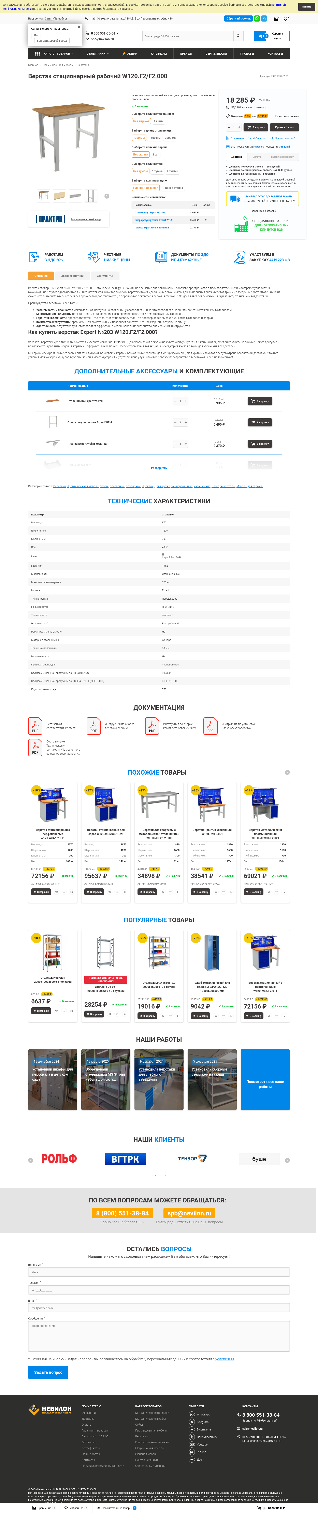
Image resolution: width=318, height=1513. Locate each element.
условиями (224, 1358)
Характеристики (72, 276)
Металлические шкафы (150, 1418)
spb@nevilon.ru (102, 39)
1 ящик (158, 121)
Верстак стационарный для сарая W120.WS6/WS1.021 (106, 832)
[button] (106, 196)
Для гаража (162, 486)
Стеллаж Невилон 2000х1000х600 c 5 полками (53, 980)
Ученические (202, 486)
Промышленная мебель (83, 486)
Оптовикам (89, 1442)
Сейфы (139, 1424)
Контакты (88, 1460)
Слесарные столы (223, 486)
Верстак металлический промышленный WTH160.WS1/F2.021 (265, 833)
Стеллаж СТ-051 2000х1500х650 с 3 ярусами (106, 989)
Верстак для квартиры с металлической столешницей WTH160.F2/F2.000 (159, 833)
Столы (104, 486)
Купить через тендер (287, 116)
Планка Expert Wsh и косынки (152, 227)
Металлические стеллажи (152, 1412)
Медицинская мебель (149, 1448)
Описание (41, 276)
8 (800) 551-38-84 (122, 1213)
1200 (165, 530)
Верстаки (59, 486)
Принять (306, 6)
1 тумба (157, 171)
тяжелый (167, 615)
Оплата (86, 1424)
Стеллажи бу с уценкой (150, 1465)
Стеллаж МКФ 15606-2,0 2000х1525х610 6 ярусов (159, 985)
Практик (147, 486)
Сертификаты (91, 1448)
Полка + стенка (172, 188)
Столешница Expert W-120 (150, 212)
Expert (165, 590)
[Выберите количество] (180, 401)
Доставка (88, 1418)
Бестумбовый (170, 623)
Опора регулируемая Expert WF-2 (154, 220)
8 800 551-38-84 (103, 33)
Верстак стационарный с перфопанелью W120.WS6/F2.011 (53, 833)
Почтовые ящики (146, 1460)
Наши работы (91, 1454)
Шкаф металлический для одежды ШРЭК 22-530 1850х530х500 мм (212, 986)
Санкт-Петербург (56, 18)
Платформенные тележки (152, 1442)
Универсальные (181, 486)
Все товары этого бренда (86, 219)
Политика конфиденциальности (103, 1465)
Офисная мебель (146, 1454)
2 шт (156, 154)
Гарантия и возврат (95, 1430)
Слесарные (117, 486)
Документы (105, 276)
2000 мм (170, 138)
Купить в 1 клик (284, 127)
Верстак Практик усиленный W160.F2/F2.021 (212, 832)
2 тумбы (172, 171)
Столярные (133, 486)
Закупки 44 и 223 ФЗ (95, 1436)
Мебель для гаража (249, 486)
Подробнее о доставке (263, 210)
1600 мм (155, 138)
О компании (89, 1412)
